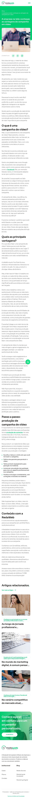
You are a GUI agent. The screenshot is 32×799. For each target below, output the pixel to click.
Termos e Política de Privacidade (16, 796)
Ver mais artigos (7, 590)
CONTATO (9, 734)
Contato (4, 778)
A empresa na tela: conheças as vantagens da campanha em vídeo (15, 13)
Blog (3, 11)
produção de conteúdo (14, 432)
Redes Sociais (21, 770)
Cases (4, 770)
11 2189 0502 (26, 718)
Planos (4, 774)
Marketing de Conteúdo (21, 775)
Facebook (10, 169)
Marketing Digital (22, 780)
